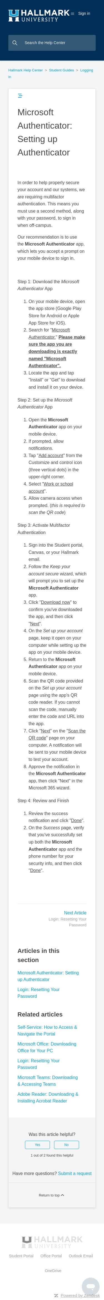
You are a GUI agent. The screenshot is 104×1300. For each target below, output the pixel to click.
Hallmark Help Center (25, 70)
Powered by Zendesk (80, 1295)
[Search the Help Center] (52, 43)
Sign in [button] (84, 13)
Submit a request (75, 1173)
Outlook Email (81, 1256)
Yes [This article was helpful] (37, 1145)
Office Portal (51, 1256)
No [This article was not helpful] (66, 1145)
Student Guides (61, 70)
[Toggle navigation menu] (72, 13)
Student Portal (22, 1256)
